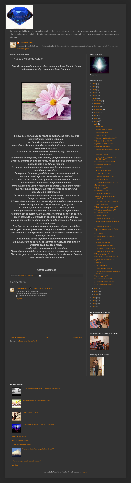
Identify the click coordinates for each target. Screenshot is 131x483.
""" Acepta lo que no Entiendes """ (105, 210)
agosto (96, 112)
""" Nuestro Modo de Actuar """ (104, 129)
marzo (96, 288)
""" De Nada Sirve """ (101, 191)
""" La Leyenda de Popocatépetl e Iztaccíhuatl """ (38, 449)
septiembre (98, 109)
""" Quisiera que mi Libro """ (103, 173)
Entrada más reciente (18, 337)
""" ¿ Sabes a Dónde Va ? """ (103, 144)
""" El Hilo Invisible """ (101, 188)
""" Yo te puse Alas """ (101, 276)
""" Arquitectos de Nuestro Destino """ (106, 257)
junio (96, 118)
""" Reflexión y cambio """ (102, 154)
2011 (94, 304)
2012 (94, 301)
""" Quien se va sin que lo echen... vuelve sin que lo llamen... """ (43, 388)
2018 (94, 87)
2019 (94, 84)
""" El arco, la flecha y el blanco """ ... (106, 182)
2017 (94, 90)
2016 (94, 92)
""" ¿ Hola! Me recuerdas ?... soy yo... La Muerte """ (39, 424)
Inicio (48, 337)
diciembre (97, 101)
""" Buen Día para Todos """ (31, 412)
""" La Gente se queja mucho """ (104, 162)
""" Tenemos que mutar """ (102, 165)
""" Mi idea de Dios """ (101, 213)
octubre (97, 106)
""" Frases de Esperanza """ (103, 194)
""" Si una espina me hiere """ (103, 170)
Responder (19, 299)
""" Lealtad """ (98, 239)
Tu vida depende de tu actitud (21, 445)
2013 (94, 298)
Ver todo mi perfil (23, 49)
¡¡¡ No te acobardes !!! (101, 266)
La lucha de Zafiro (26, 43)
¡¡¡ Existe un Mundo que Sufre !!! (104, 282)
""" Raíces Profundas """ (102, 132)
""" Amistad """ (98, 263)
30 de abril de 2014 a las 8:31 (42, 288)
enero (96, 294)
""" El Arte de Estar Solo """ (103, 141)
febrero (96, 291)
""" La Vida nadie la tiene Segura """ (105, 251)
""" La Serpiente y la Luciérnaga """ (105, 248)
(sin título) (15, 465)
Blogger (84, 472)
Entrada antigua (77, 337)
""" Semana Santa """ (101, 216)
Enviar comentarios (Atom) (28, 341)
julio (95, 115)
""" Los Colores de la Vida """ (103, 285)
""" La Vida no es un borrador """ (104, 245)
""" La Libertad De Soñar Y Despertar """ (107, 201)
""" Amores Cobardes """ (102, 147)
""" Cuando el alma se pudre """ (104, 237)
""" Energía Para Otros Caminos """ (105, 138)
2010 (94, 306)
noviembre (98, 104)
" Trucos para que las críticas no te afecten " (26, 461)
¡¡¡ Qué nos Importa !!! (101, 179)
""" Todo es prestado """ (101, 254)
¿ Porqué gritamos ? (100, 185)
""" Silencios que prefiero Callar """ (105, 219)
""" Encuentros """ (99, 126)
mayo (96, 121)
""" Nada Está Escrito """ (102, 204)
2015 (94, 95)
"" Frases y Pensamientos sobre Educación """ (104, 197)
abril (96, 124)
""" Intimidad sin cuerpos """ (103, 242)
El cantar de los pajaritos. (20, 440)
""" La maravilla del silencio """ (104, 268)
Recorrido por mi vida (19, 436)
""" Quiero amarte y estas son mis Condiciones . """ (105, 158)
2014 (94, 98)
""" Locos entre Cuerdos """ (103, 279)
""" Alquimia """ (99, 168)
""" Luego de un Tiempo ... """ (103, 226)
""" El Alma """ (98, 234)
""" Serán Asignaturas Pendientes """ (106, 207)
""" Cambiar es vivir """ (101, 135)
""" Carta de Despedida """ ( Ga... (105, 176)
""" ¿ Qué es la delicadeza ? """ (104, 260)
